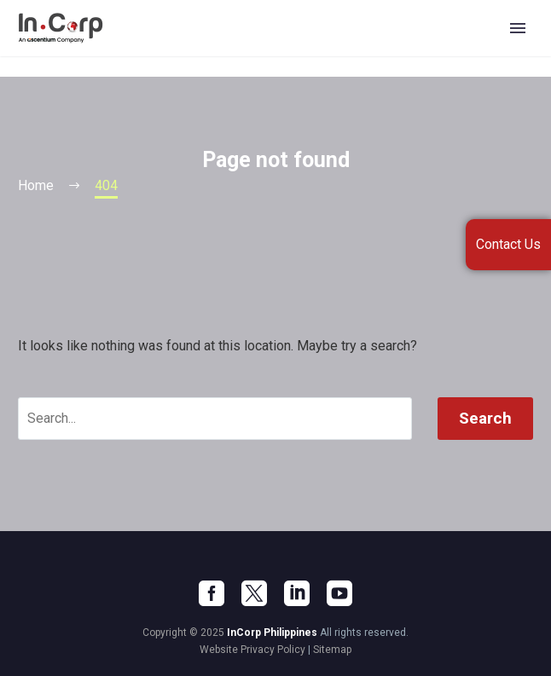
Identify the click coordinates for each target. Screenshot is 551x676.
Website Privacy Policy (252, 650)
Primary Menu (517, 28)
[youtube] (339, 593)
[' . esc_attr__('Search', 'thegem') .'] (215, 418)
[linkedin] (297, 593)
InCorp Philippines (272, 632)
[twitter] (254, 593)
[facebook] (211, 593)
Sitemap (332, 650)
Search (485, 418)
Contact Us (508, 244)
